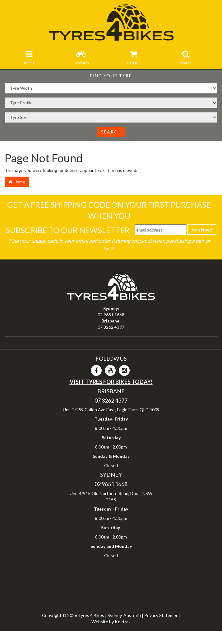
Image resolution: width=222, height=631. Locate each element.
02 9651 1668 (111, 314)
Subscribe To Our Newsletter (68, 230)
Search (111, 131)
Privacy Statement (162, 615)
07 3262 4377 (111, 327)
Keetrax (123, 621)
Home (17, 181)
